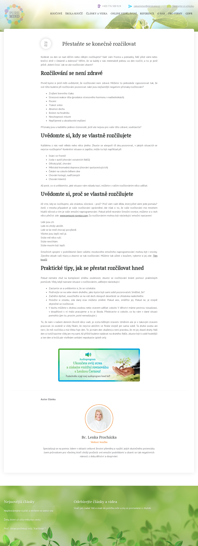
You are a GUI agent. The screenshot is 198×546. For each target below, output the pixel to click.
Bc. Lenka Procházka (99, 437)
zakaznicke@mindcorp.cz (147, 6)
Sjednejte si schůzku (183, 6)
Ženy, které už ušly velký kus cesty (22, 519)
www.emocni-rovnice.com (74, 215)
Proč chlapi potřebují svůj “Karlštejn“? (25, 528)
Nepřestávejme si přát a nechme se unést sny (28, 510)
